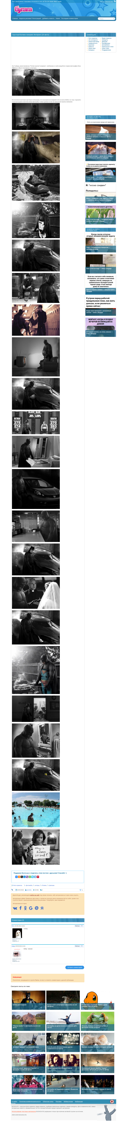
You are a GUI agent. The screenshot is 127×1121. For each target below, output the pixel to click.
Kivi (13, 926)
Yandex (60, 1)
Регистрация (27, 1)
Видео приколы (106, 38)
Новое (58, 18)
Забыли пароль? (20, 1)
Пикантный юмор (94, 41)
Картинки (91, 45)
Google (51, 1)
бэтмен (44, 885)
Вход (13, 1)
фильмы (51, 885)
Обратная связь (109, 1)
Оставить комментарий (74, 967)
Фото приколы (93, 38)
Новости (91, 46)
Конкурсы (91, 50)
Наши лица (92, 48)
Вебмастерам (68, 1101)
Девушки (104, 41)
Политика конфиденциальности (30, 1101)
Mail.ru (55, 1)
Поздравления (106, 50)
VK (43, 1)
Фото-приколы (17, 885)
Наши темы (105, 48)
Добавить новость (48, 18)
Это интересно (93, 40)
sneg (13, 946)
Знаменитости (93, 43)
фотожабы (29, 885)
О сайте (14, 1101)
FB (46, 1)
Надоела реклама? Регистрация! (30, 18)
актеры (37, 885)
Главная (15, 18)
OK (48, 1)
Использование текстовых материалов (24, 1111)
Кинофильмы (106, 43)
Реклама (102, 1)
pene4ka (29, 890)
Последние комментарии (69, 18)
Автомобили (106, 45)
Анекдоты (105, 40)
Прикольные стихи (107, 46)
